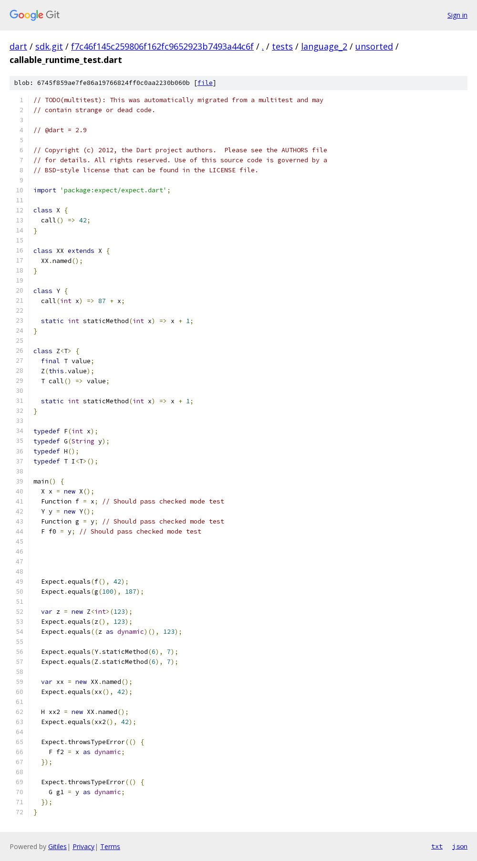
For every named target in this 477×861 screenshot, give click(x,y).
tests (282, 46)
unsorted (374, 46)
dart (18, 46)
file (205, 83)
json (459, 846)
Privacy (83, 846)
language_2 (324, 46)
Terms (110, 846)
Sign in (457, 15)
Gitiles (57, 846)
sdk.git (49, 46)
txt (437, 846)
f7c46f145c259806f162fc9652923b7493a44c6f (162, 46)
